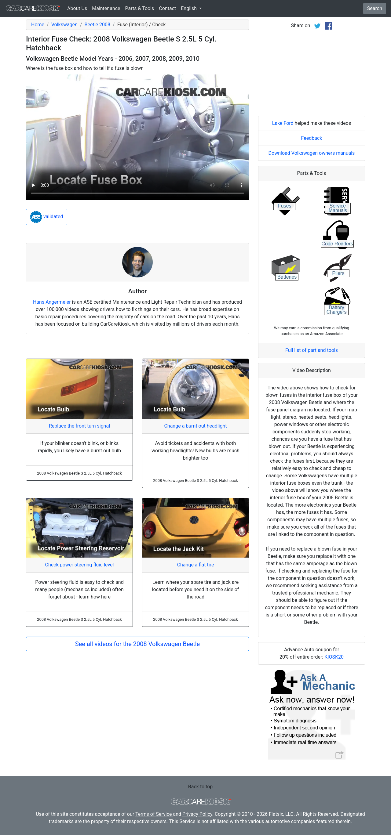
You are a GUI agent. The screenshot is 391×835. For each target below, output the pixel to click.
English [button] (189, 8)
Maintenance (106, 8)
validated (46, 217)
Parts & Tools (139, 8)
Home (37, 24)
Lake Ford (283, 123)
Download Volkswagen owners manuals (312, 153)
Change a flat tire (195, 565)
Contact (167, 8)
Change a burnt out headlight (195, 426)
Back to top (200, 787)
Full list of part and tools (311, 350)
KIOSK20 (334, 657)
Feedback (311, 138)
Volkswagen (64, 24)
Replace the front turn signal (79, 426)
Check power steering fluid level (79, 565)
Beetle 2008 (97, 24)
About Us (77, 8)
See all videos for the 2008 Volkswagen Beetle (137, 644)
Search (374, 8)
